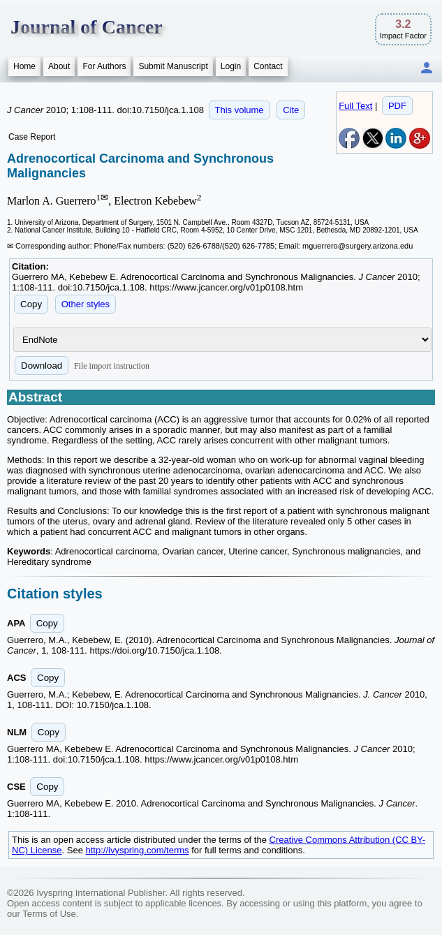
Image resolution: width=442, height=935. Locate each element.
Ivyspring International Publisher (100, 893)
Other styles (85, 304)
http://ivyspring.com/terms (137, 850)
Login (231, 66)
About (59, 66)
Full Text (355, 106)
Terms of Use (49, 913)
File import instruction (111, 366)
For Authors (104, 66)
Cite (291, 110)
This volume (239, 110)
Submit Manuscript (172, 66)
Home (24, 66)
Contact (267, 66)
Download (41, 365)
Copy (31, 304)
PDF (397, 106)
